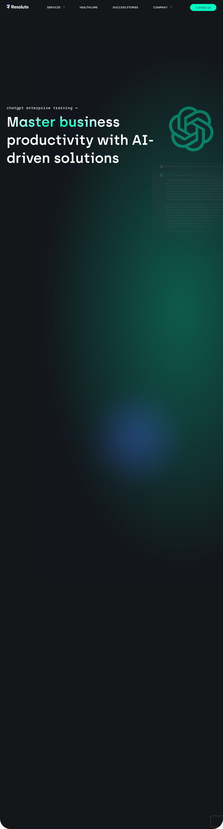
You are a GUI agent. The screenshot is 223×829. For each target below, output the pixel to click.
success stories (125, 7)
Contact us (203, 7)
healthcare (89, 7)
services (53, 7)
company (160, 7)
